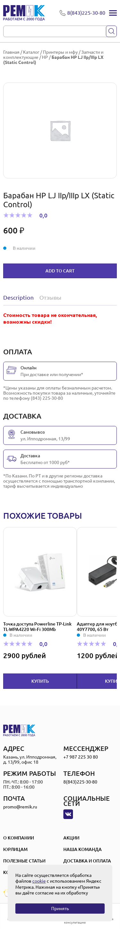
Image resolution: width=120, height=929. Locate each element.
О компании (18, 837)
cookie (39, 881)
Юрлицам (15, 849)
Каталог (31, 52)
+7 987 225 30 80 (80, 757)
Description (18, 297)
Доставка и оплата (87, 860)
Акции (71, 837)
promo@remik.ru (20, 806)
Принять (60, 908)
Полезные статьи (24, 860)
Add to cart (60, 270)
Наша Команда (82, 849)
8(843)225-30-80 (80, 781)
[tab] (19, 297)
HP (45, 57)
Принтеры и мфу (60, 52)
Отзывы (50, 297)
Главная (11, 52)
